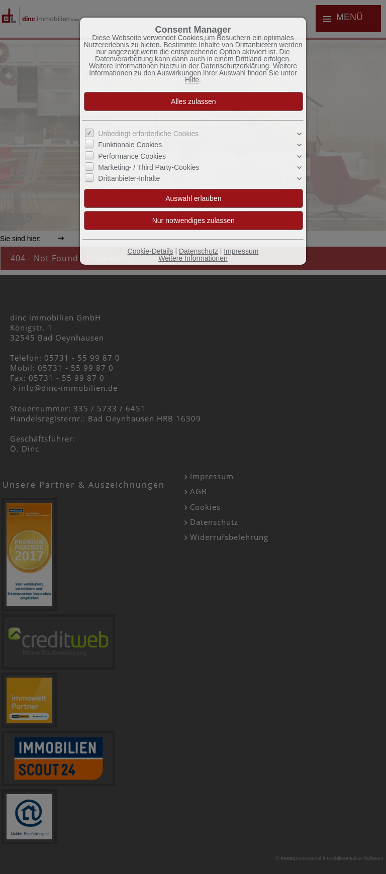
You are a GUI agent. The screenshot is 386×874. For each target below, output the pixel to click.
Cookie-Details (150, 251)
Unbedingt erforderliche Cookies (148, 134)
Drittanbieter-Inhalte (129, 178)
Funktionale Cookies (130, 145)
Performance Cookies (132, 156)
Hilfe (192, 80)
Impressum (241, 251)
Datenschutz (198, 251)
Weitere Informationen (192, 258)
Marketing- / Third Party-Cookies (148, 167)
